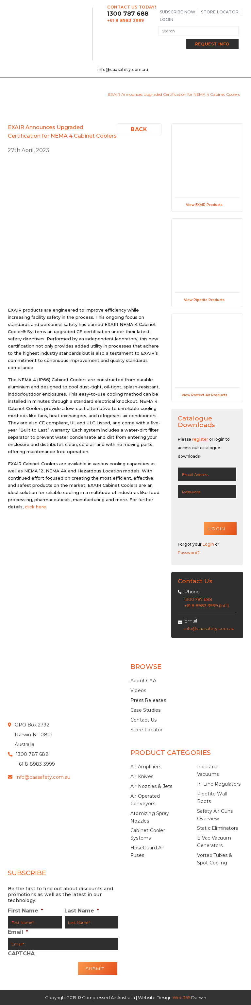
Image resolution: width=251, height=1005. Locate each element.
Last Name (81, 911)
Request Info (212, 44)
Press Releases (148, 700)
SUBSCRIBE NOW (178, 11)
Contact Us (143, 720)
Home (64, 94)
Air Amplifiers (145, 767)
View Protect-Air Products (207, 395)
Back (139, 129)
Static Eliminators (217, 828)
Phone (192, 592)
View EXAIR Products (207, 205)
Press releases (89, 94)
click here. (36, 506)
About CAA (143, 681)
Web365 (181, 997)
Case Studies (145, 710)
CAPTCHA (21, 954)
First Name (25, 911)
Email (190, 621)
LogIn (166, 19)
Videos (138, 691)
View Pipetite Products (207, 300)
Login (208, 544)
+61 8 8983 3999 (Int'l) (206, 605)
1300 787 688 (127, 13)
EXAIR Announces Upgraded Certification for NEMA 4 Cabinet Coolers (174, 94)
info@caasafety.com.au (122, 69)
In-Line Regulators (219, 784)
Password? (189, 552)
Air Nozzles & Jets (151, 787)
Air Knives (141, 777)
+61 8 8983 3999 (125, 20)
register (200, 439)
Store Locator (220, 11)
